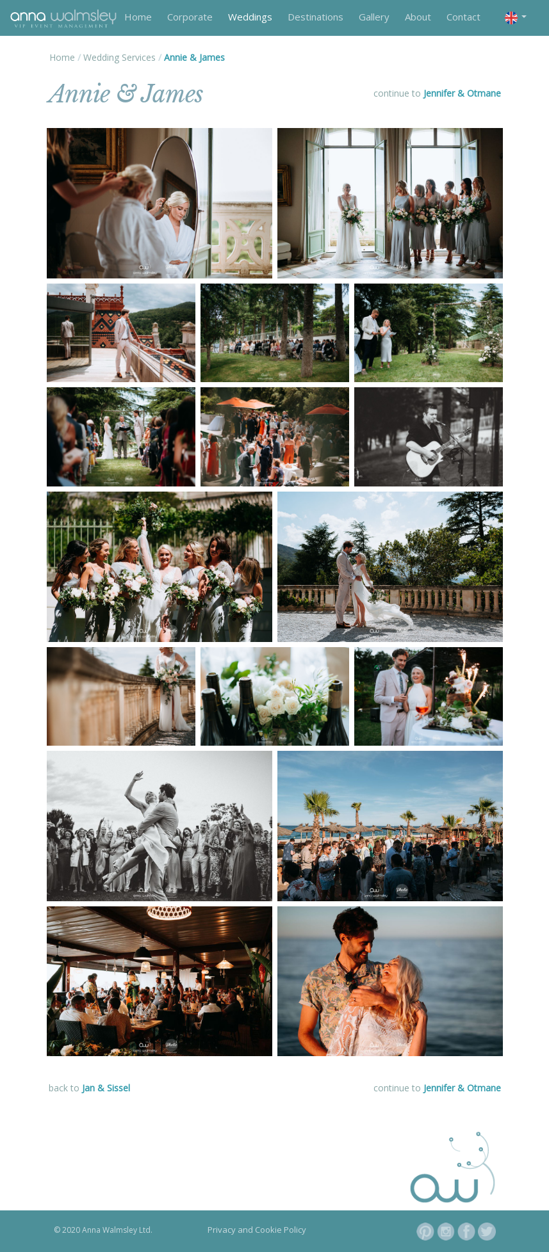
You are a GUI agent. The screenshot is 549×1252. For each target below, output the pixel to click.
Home (138, 16)
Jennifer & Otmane (462, 93)
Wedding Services (119, 57)
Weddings (250, 16)
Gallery (374, 16)
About (418, 16)
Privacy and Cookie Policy (257, 1229)
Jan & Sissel (106, 1088)
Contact (463, 16)
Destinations (315, 16)
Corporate (190, 16)
